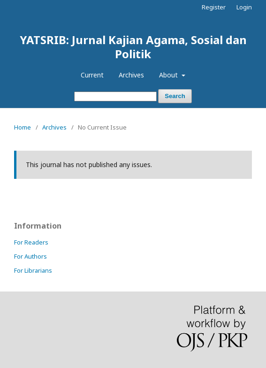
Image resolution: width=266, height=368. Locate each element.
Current (92, 74)
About (169, 74)
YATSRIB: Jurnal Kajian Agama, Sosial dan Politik (133, 46)
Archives (131, 74)
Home (22, 127)
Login (244, 7)
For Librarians (33, 270)
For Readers (31, 242)
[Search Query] (115, 96)
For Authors (30, 256)
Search (175, 96)
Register (214, 7)
